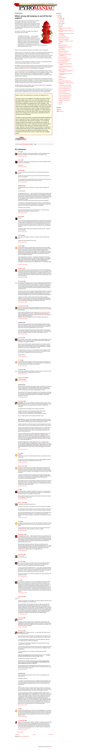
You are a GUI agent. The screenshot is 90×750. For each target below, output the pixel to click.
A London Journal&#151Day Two (64, 96)
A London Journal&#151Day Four (64, 93)
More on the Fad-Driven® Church (64, 58)
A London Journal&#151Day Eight (64, 85)
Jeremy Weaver (21, 534)
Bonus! (59, 43)
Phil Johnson (20, 401)
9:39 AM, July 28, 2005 (22, 242)
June (60, 102)
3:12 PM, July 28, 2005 (22, 498)
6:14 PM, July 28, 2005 (22, 557)
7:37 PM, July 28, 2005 (22, 576)
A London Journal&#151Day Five (64, 90)
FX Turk (19, 360)
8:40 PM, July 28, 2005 (22, 627)
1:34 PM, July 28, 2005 (22, 380)
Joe (19, 489)
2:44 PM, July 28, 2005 (22, 462)
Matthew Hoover (21, 466)
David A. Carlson (21, 502)
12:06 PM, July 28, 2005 (22, 318)
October (60, 21)
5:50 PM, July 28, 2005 (22, 550)
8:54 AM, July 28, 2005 (22, 166)
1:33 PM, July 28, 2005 (22, 373)
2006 (59, 15)
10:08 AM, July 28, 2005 (22, 264)
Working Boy (20, 281)
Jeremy (19, 159)
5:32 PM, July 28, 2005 (22, 530)
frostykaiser (20, 268)
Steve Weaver (21, 554)
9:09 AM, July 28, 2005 (22, 231)
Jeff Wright (20, 170)
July (59, 26)
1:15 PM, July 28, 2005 (22, 356)
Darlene (60, 109)
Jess (19, 580)
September (61, 23)
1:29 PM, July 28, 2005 (22, 365)
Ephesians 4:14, (27, 68)
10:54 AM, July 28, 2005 (22, 277)
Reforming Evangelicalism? (63, 51)
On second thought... (62, 36)
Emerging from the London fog (64, 100)
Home (34, 734)
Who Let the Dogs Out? (62, 57)
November (61, 20)
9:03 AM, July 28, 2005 (22, 212)
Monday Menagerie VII (62, 62)
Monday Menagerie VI (62, 77)
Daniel (19, 151)
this (29, 637)
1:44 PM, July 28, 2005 (22, 397)
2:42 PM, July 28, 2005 (22, 449)
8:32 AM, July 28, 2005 (22, 156)
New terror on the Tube (62, 52)
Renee (19, 453)
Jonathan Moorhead (22, 305)
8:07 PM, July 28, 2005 (22, 614)
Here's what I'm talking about (63, 39)
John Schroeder (21, 720)
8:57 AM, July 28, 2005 (22, 182)
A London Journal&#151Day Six (64, 88)
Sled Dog (20, 216)
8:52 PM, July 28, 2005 (22, 669)
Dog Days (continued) (62, 69)
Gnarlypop (20, 245)
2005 (59, 16)
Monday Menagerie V (62, 91)
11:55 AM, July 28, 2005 (22, 302)
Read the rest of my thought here (24, 728)
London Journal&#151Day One (64, 98)
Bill (18, 708)
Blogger (50, 746)
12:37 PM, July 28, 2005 (22, 333)
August (60, 24)
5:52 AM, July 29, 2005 (22, 729)
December (61, 18)
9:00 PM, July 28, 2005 (22, 704)
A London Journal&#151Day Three (64, 95)
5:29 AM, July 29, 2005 (22, 716)
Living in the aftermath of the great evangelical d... (64, 55)
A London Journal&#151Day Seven (65, 87)
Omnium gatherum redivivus (63, 37)
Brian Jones (20, 337)
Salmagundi (60, 79)
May (59, 103)
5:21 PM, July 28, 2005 (22, 517)
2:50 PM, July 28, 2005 (22, 485)
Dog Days (60, 76)
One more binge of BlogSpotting (64, 81)
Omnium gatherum (61, 49)
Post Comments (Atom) (24, 736)
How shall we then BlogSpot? (63, 60)
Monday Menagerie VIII (62, 45)
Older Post (51, 734)
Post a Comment (20, 732)
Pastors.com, (40, 441)
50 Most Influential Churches (44, 312)
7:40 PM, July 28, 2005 (22, 592)
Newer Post (17, 734)
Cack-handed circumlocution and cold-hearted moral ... (65, 74)
